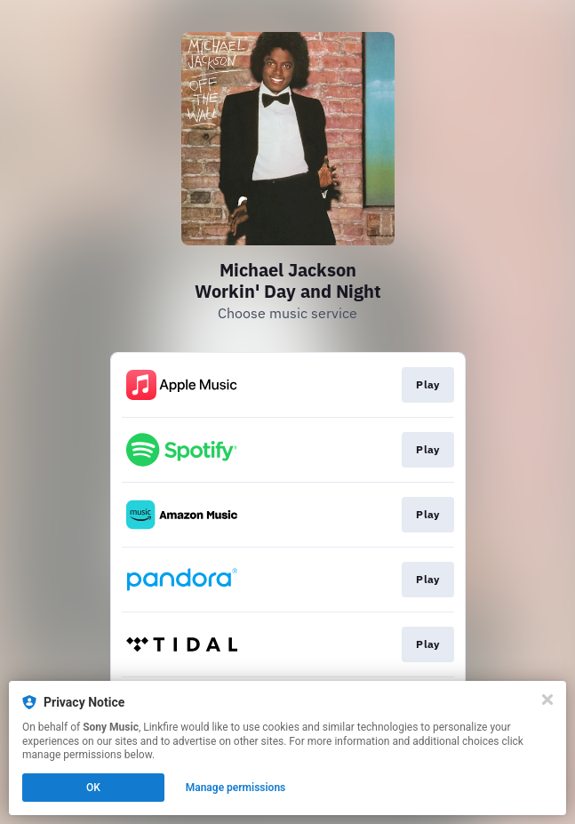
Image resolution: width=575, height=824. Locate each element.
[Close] (547, 699)
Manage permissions (236, 787)
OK (93, 787)
